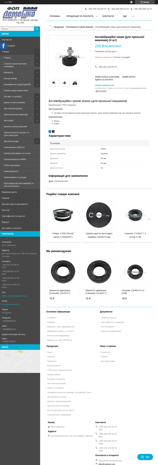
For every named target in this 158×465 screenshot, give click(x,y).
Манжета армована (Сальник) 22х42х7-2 (95, 292)
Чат (145, 457)
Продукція (59, 27)
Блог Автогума (108, 361)
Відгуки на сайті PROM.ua (59, 340)
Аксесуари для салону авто (60, 410)
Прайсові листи (9, 192)
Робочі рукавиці (12, 165)
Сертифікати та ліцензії (13, 216)
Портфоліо (7, 39)
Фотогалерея (8, 45)
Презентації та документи (15, 204)
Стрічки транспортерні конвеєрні (15, 65)
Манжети (8, 72)
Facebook (105, 352)
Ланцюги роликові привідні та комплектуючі (69, 392)
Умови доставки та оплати (60, 331)
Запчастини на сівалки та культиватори (16, 134)
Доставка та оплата (12, 228)
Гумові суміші (53, 374)
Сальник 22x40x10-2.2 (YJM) (133, 292)
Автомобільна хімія (56, 396)
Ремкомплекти (11, 171)
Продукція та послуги (79, 16)
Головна (54, 16)
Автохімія (8, 120)
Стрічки (51, 356)
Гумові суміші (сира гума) (16, 90)
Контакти (108, 16)
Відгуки (5, 222)
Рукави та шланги (12, 96)
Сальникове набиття (14, 147)
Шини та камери (55, 387)
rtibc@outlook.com (10, 304)
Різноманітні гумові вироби (17, 84)
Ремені (7, 57)
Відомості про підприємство (61, 326)
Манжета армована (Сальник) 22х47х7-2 (59, 292)
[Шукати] (37, 28)
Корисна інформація (111, 331)
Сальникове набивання (59, 414)
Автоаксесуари (11, 141)
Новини (5, 198)
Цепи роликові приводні (16, 114)
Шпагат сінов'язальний (15, 126)
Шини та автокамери (14, 102)
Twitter (104, 356)
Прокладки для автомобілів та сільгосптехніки (19, 184)
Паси (49, 352)
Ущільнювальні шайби (15, 159)
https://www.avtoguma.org (14, 295)
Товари (5, 51)
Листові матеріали (13, 108)
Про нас (6, 210)
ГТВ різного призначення (59, 370)
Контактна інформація (58, 335)
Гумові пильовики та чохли (17, 153)
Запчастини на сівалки (58, 405)
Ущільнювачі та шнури (15, 177)
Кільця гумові (10, 78)
